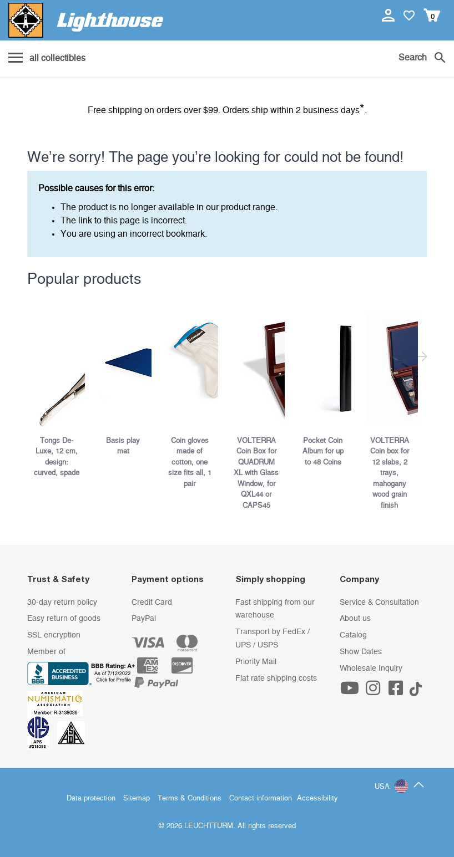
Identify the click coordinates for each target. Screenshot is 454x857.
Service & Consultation (379, 602)
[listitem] (60, 391)
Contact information (260, 798)
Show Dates (361, 652)
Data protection (91, 798)
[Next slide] (420, 358)
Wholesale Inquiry (371, 668)
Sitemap (136, 798)
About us (355, 619)
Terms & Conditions (189, 798)
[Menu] (47, 58)
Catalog (353, 635)
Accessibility (317, 798)
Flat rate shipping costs (276, 678)
